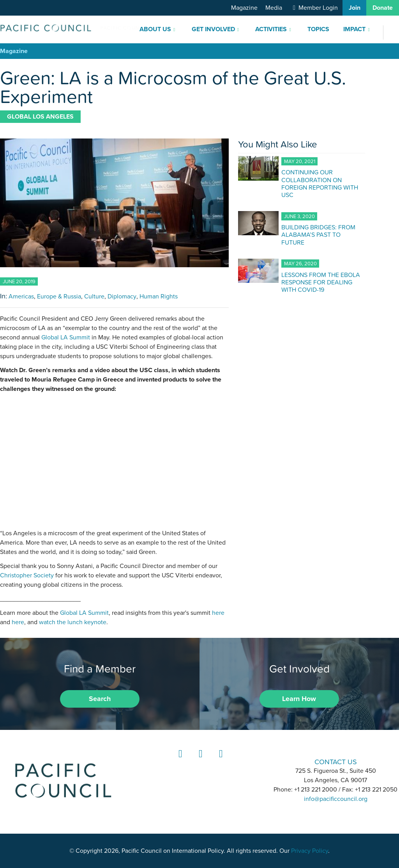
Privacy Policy (309, 851)
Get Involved (213, 29)
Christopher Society (27, 575)
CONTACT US (335, 761)
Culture (94, 296)
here (218, 613)
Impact (354, 29)
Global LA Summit (65, 337)
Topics (318, 29)
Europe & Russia (59, 296)
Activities (271, 29)
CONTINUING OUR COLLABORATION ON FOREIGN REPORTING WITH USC (319, 183)
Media (273, 8)
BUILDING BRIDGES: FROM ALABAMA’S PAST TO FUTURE (318, 234)
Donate (383, 8)
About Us (155, 29)
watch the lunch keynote (72, 622)
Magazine (244, 8)
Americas (21, 296)
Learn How (299, 698)
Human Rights (158, 296)
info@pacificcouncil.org (335, 799)
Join (354, 8)
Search (100, 698)
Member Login (318, 8)
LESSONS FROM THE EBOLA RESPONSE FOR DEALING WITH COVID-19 (320, 282)
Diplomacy (122, 296)
